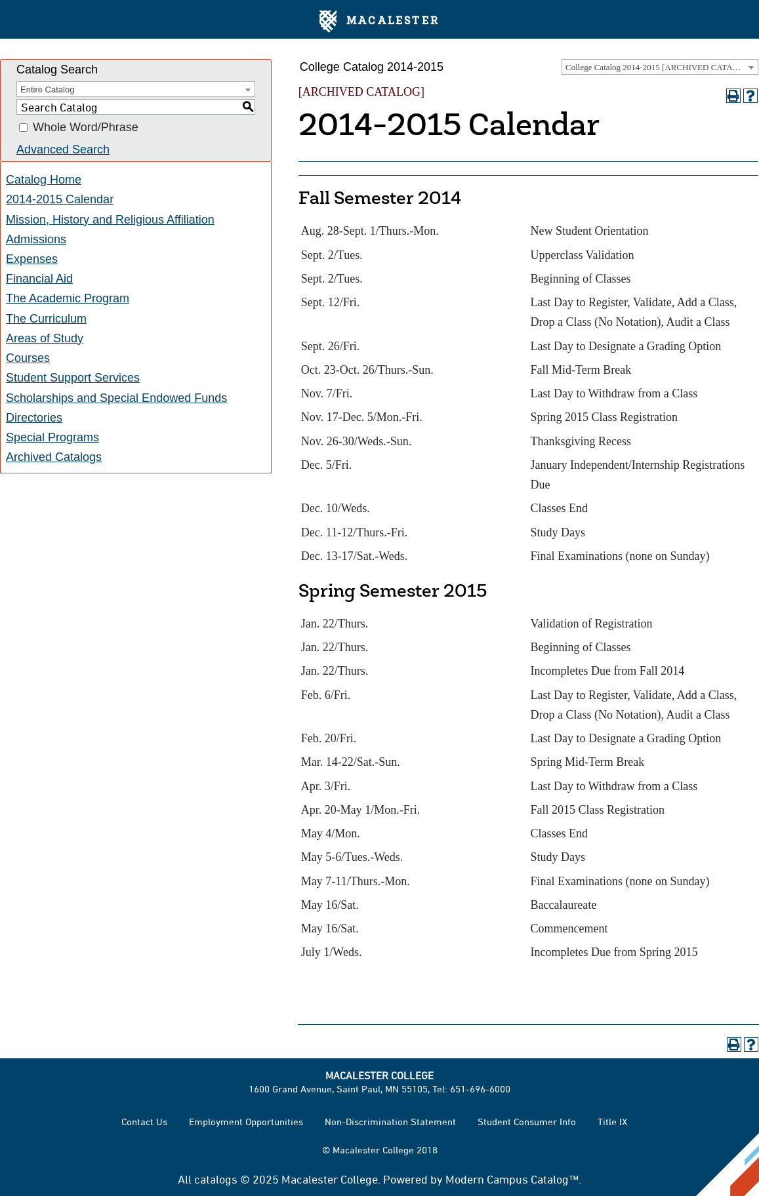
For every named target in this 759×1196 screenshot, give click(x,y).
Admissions (36, 239)
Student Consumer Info (527, 1121)
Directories (34, 417)
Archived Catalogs (54, 457)
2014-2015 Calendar (59, 199)
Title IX (612, 1121)
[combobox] (660, 67)
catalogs (215, 1179)
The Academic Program (67, 298)
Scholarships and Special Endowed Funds (116, 398)
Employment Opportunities (246, 1121)
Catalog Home (43, 179)
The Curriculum (46, 318)
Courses (28, 358)
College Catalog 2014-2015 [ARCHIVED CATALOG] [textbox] (659, 67)
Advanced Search (63, 149)
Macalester (379, 21)
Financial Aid (39, 278)
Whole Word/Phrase (85, 127)
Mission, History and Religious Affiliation (110, 219)
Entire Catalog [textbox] (47, 89)
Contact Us (144, 1121)
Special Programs (52, 437)
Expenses (32, 259)
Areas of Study (44, 338)
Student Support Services (73, 377)
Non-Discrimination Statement (390, 1121)
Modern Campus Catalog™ (512, 1179)
